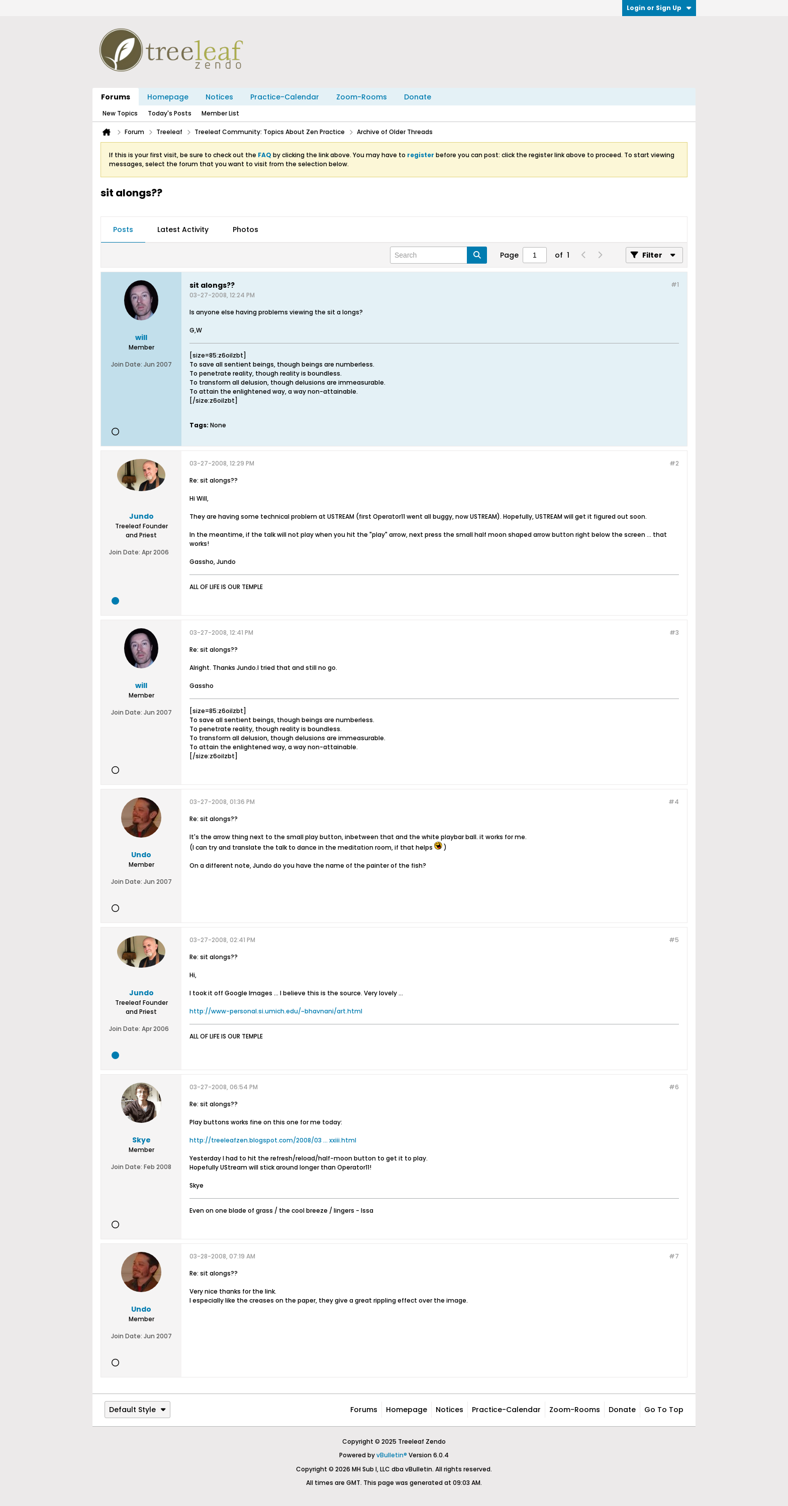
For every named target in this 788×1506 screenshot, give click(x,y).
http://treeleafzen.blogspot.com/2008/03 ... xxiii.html (272, 1140)
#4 (673, 801)
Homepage (167, 97)
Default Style (137, 1410)
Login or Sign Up (659, 8)
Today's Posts (169, 113)
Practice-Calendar (284, 97)
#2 (674, 463)
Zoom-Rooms (361, 97)
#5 (674, 940)
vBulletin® (391, 1455)
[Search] (438, 255)
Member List (220, 113)
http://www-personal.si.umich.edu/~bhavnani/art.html (275, 1011)
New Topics (120, 113)
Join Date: (126, 364)
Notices (219, 97)
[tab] (123, 230)
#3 (674, 632)
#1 (675, 284)
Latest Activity (183, 229)
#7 (674, 1256)
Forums (115, 97)
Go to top (663, 1410)
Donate (417, 97)
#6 (674, 1087)
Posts (123, 229)
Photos (245, 229)
